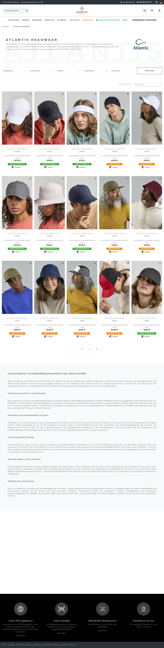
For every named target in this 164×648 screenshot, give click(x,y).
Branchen (37, 21)
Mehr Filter (149, 72)
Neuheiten (49, 21)
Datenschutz (47, 645)
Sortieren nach (125, 85)
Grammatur (89, 72)
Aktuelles (75, 21)
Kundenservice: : (135, 2)
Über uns (57, 645)
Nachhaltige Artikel (108, 21)
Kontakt (65, 645)
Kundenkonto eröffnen (144, 21)
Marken (25, 21)
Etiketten (115, 72)
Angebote (62, 21)
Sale (125, 21)
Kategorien (13, 21)
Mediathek (87, 21)
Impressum (37, 645)
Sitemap (72, 645)
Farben (60, 72)
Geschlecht (35, 72)
